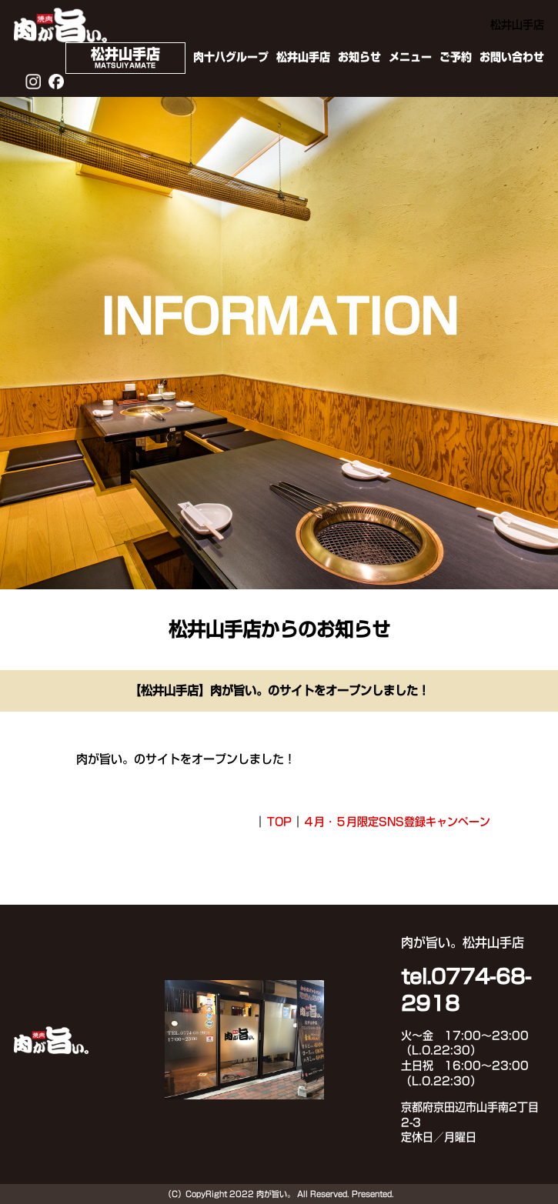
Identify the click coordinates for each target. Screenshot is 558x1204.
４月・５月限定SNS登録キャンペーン (396, 821)
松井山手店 (303, 57)
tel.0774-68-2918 (466, 990)
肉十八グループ (231, 57)
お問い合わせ (511, 57)
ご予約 (455, 57)
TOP (279, 821)
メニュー (410, 57)
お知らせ (359, 57)
